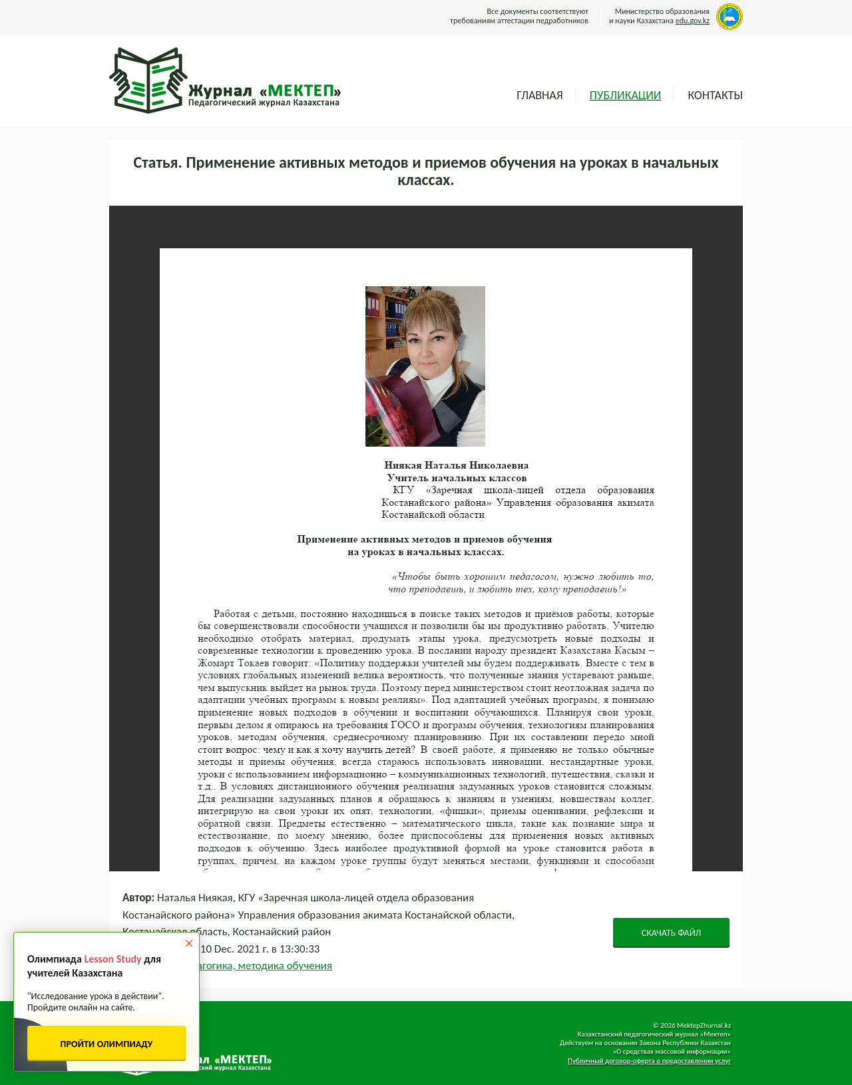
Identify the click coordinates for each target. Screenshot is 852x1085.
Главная (539, 95)
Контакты (715, 95)
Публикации (626, 95)
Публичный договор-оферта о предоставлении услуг (649, 1060)
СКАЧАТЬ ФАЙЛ (672, 933)
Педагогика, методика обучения (255, 966)
